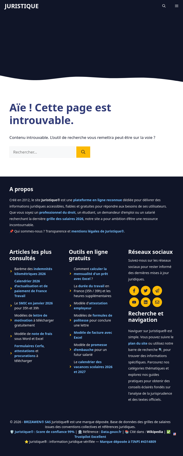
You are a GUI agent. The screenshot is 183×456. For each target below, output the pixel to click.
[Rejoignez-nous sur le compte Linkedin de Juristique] (145, 302)
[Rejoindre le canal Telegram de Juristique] (157, 290)
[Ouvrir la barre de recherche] (164, 6)
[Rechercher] (83, 152)
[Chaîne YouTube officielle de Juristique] (134, 302)
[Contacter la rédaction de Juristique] (157, 302)
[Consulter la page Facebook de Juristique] (134, 290)
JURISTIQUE (22, 6)
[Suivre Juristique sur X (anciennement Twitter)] (145, 290)
